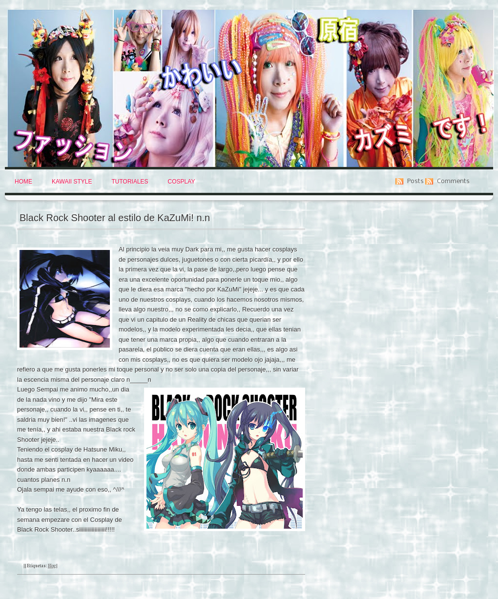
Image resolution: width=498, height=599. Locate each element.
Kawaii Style (72, 181)
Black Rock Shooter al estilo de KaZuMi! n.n (115, 217)
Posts (415, 181)
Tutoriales (129, 181)
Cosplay (181, 181)
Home (23, 181)
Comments (453, 181)
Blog (52, 565)
